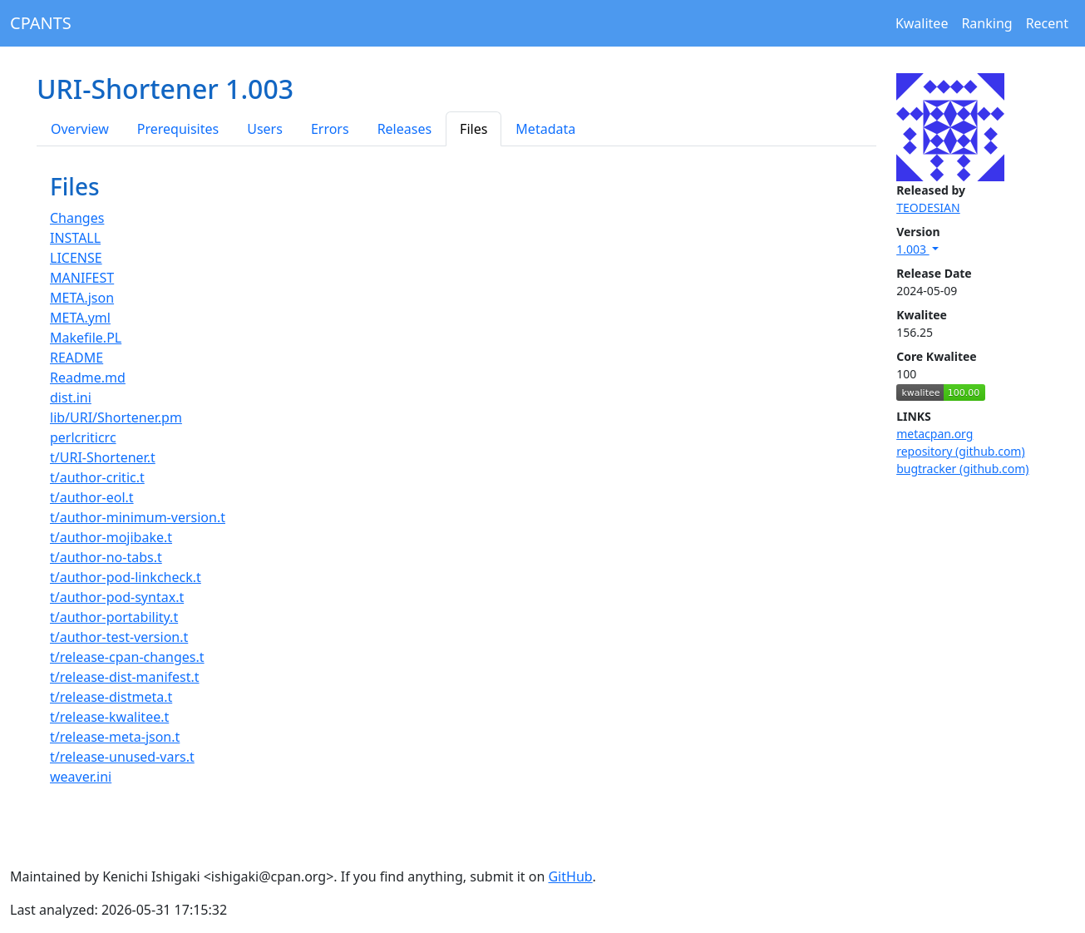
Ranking (986, 23)
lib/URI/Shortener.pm (116, 417)
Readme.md (88, 377)
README (76, 357)
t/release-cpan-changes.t (127, 657)
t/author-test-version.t (119, 637)
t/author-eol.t (92, 497)
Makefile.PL (85, 337)
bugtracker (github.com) (962, 468)
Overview (80, 129)
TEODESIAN (928, 207)
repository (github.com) (960, 451)
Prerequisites (178, 129)
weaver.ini (80, 777)
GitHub (570, 876)
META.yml (80, 318)
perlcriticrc (83, 437)
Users (265, 129)
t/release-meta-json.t (115, 737)
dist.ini (70, 397)
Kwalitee (922, 23)
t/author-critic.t (97, 477)
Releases (404, 129)
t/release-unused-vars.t (122, 757)
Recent (1047, 23)
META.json (82, 298)
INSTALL (75, 238)
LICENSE (76, 258)
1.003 (912, 249)
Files (473, 129)
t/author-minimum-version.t (137, 517)
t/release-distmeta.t (111, 697)
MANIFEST (82, 278)
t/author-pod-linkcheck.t (125, 577)
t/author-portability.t (114, 617)
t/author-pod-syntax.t (117, 597)
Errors (330, 129)
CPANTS (41, 23)
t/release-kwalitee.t (109, 717)
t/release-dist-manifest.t (125, 677)
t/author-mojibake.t (111, 537)
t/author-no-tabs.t (106, 557)
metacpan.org (934, 434)
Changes (77, 218)
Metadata (545, 129)
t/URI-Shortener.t (102, 457)
